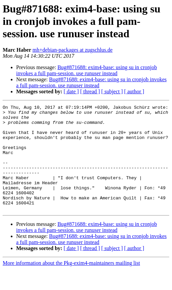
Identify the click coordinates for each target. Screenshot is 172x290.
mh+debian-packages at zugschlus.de (73, 50)
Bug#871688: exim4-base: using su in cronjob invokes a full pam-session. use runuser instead (86, 70)
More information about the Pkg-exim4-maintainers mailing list (71, 284)
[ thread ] (90, 91)
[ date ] (71, 91)
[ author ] (134, 91)
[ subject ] (112, 91)
